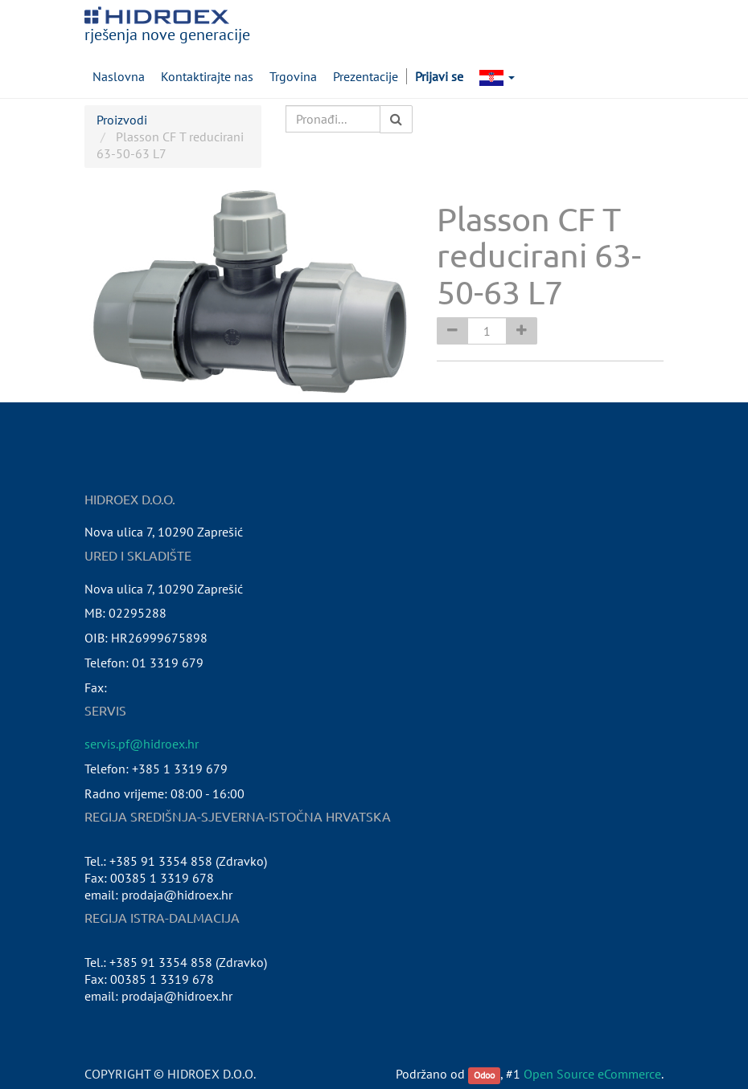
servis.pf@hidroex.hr (141, 744)
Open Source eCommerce (592, 1074)
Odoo (484, 1075)
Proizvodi (122, 120)
